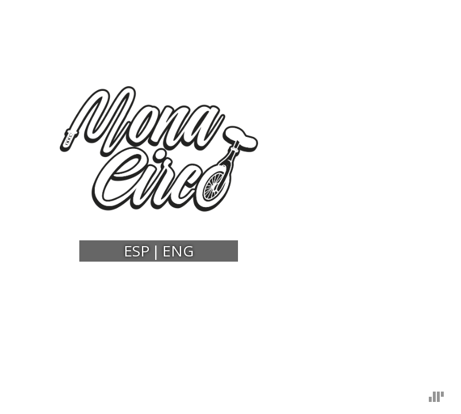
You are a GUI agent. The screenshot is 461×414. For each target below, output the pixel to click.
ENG (178, 250)
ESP (136, 250)
